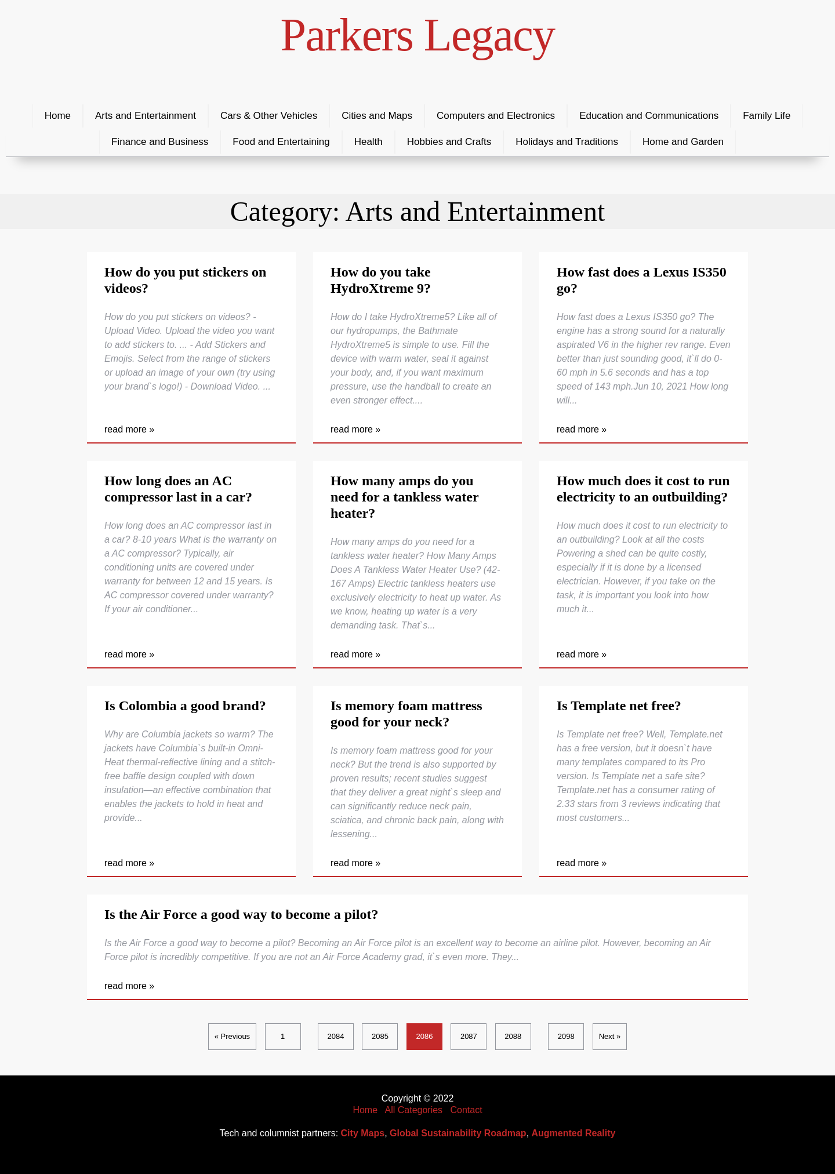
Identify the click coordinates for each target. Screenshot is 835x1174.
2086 (424, 1036)
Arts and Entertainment (145, 115)
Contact (466, 1110)
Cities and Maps (377, 115)
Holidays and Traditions (566, 141)
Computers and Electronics (496, 115)
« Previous (232, 1036)
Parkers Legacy (418, 34)
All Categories (414, 1110)
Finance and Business (159, 141)
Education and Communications (648, 115)
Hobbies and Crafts (449, 141)
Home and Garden (683, 141)
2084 (336, 1036)
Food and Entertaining (281, 141)
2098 (566, 1036)
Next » (610, 1036)
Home (58, 115)
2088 (512, 1036)
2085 (380, 1036)
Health (368, 141)
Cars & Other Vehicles (268, 115)
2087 (468, 1036)
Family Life (766, 115)
